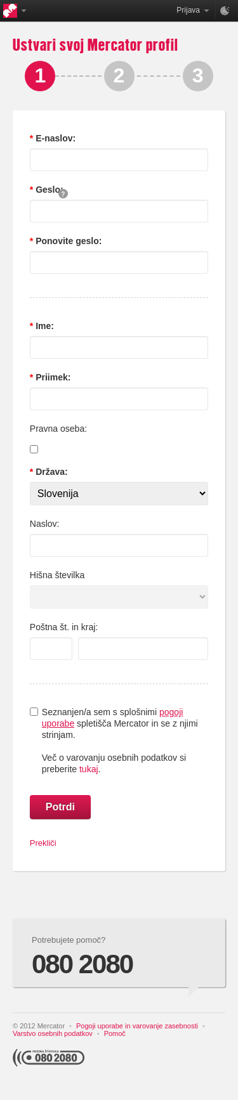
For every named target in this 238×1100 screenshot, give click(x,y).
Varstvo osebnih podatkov (53, 1033)
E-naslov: (54, 138)
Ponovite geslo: (67, 241)
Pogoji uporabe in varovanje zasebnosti (137, 1026)
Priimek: (51, 377)
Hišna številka (57, 575)
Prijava (188, 10)
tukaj (88, 769)
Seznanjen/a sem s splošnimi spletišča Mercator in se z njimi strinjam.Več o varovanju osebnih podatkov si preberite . (120, 740)
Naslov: (45, 524)
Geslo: (48, 189)
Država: (50, 472)
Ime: (43, 326)
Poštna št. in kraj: (64, 627)
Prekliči (43, 843)
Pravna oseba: (58, 429)
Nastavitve (225, 10)
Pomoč (115, 1033)
